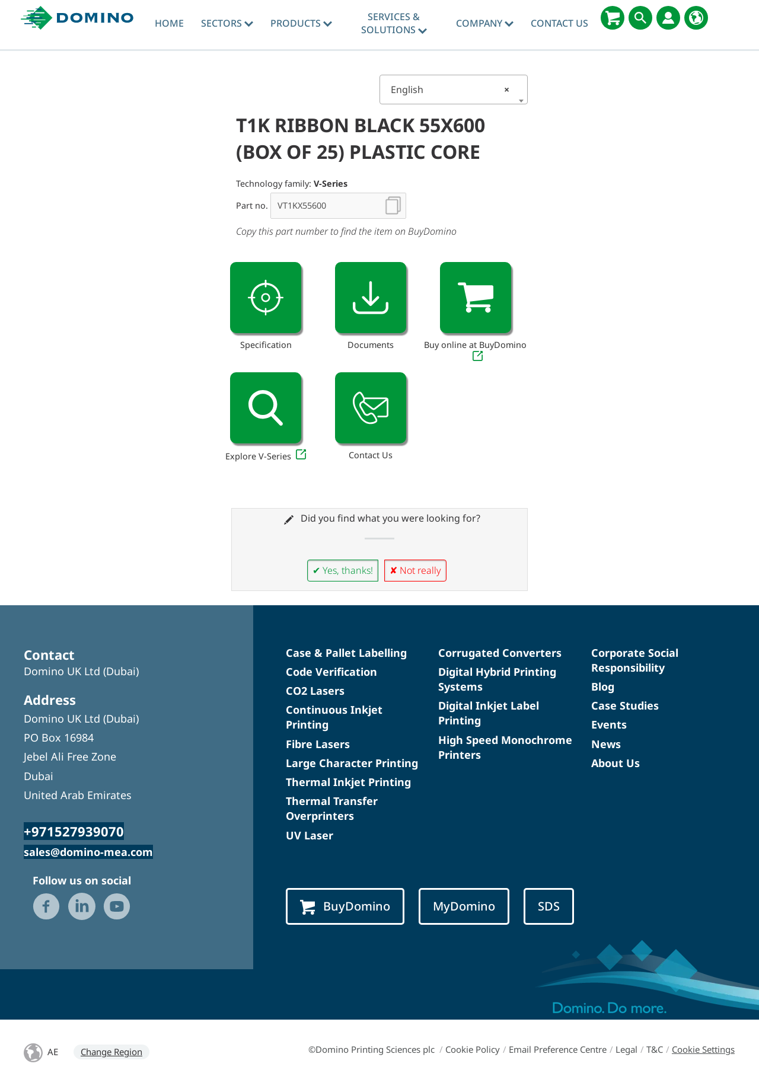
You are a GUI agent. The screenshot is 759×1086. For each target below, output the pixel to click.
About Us (615, 763)
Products (301, 23)
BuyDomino (345, 906)
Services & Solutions (394, 23)
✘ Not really (415, 570)
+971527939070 (74, 831)
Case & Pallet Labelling (346, 653)
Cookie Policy (472, 1049)
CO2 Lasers (315, 690)
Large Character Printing (352, 763)
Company (485, 23)
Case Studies (625, 705)
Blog (602, 686)
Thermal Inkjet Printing (348, 782)
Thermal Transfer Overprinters (332, 808)
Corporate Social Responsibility (634, 660)
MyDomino (464, 906)
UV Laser (309, 835)
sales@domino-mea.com (88, 852)
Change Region (111, 1052)
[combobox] (454, 89)
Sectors (227, 23)
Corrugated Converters (500, 653)
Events (609, 724)
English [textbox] (450, 89)
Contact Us (559, 23)
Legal (626, 1049)
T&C (654, 1049)
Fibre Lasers (318, 744)
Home (169, 23)
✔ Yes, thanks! (342, 570)
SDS (549, 906)
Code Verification (331, 672)
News (606, 744)
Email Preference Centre (558, 1049)
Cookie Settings (703, 1049)
